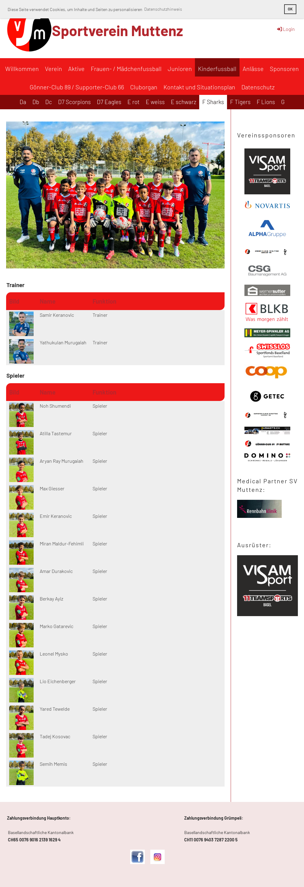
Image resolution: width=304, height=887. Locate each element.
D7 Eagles (109, 101)
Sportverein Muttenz (117, 30)
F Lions (266, 101)
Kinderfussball (217, 68)
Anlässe (253, 68)
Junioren (180, 68)
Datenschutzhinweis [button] (163, 9)
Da (23, 101)
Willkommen (22, 68)
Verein (53, 68)
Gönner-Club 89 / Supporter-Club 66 (77, 87)
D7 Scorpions (74, 101)
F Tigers (240, 101)
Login (285, 29)
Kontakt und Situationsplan (199, 87)
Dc (48, 101)
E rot (133, 101)
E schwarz (183, 101)
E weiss (155, 101)
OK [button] (290, 8)
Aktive (76, 68)
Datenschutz (258, 87)
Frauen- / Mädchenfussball (126, 68)
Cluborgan (143, 87)
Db (35, 101)
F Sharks (213, 101)
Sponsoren (284, 68)
